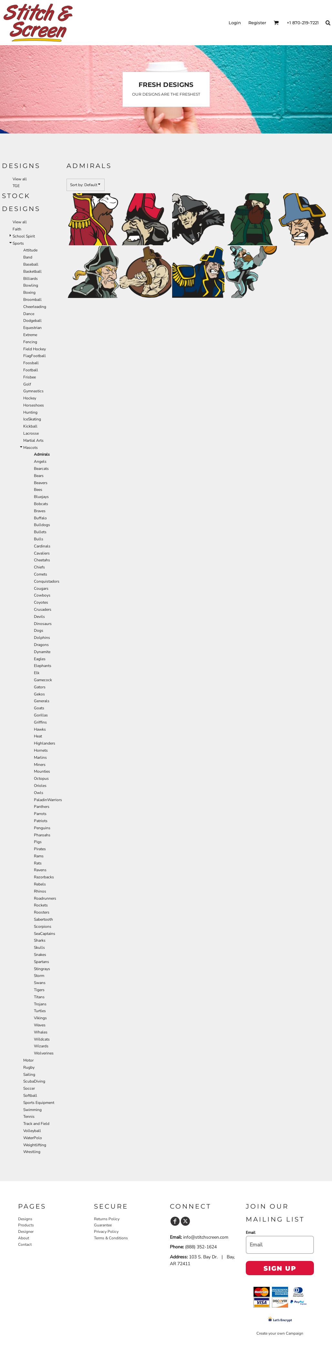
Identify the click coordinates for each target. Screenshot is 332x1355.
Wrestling (31, 1151)
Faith (17, 229)
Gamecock (43, 680)
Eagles (40, 659)
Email (250, 1232)
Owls (38, 792)
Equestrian (32, 327)
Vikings (40, 1018)
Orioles (40, 785)
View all (20, 179)
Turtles (40, 1010)
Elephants (42, 665)
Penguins (42, 828)
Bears (39, 475)
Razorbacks (44, 877)
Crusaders (42, 609)
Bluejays (41, 496)
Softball (30, 1095)
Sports (18, 243)
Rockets (41, 905)
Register (257, 22)
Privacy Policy (106, 1231)
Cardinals (42, 546)
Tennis (29, 1116)
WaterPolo (32, 1137)
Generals (41, 701)
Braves (40, 510)
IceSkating (32, 419)
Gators (40, 687)
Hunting (30, 412)
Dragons (41, 644)
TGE (16, 185)
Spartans (41, 961)
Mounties (42, 771)
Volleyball (32, 1130)
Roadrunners (45, 898)
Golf (27, 384)
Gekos (39, 694)
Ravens (40, 870)
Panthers (41, 806)
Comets (40, 574)
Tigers (39, 989)
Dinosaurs (43, 623)
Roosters (41, 912)
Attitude (30, 250)
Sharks (40, 940)
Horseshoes (33, 405)
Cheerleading (34, 306)
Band (27, 257)
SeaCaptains (44, 933)
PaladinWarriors (48, 799)
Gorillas (41, 715)
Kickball (30, 426)
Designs (25, 1219)
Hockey (29, 398)
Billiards (30, 278)
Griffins (40, 722)
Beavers (40, 482)
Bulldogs (42, 524)
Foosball (31, 362)
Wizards (41, 1046)
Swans (40, 982)
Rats (38, 863)
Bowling (30, 285)
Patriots (40, 820)
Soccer (29, 1088)
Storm (39, 975)
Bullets (40, 532)
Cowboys (42, 595)
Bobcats (41, 503)
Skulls (39, 947)
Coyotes (41, 602)
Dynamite (42, 651)
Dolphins (42, 637)
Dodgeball (32, 320)
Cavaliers (42, 553)
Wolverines (44, 1053)
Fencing (30, 341)
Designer (26, 1231)
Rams (39, 856)
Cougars (41, 588)
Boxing (29, 292)
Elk (36, 672)
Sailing (29, 1074)
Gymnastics (33, 391)
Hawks (40, 729)
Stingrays (42, 968)
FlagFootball (34, 355)
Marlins (40, 757)
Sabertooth (43, 919)
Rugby (29, 1067)
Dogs (38, 630)
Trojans (40, 1004)
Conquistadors (46, 581)
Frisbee (29, 377)
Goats (39, 708)
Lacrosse (31, 433)
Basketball (32, 271)
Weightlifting (34, 1145)
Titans (39, 997)
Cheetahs (42, 560)
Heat (38, 736)
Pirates (40, 849)
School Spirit (24, 236)
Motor (28, 1060)
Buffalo (40, 518)
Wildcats (42, 1039)
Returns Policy (106, 1219)
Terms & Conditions (111, 1238)
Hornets (41, 750)
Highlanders (44, 743)
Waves (40, 1025)
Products (26, 1225)
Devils (39, 616)
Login (235, 22)
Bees (38, 489)
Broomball (32, 299)
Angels (40, 461)
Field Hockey (34, 349)
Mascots (30, 447)
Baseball (30, 264)
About (23, 1238)
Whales (40, 1032)
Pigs (38, 841)
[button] (276, 22)
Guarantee (103, 1225)
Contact (25, 1244)
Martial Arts (33, 440)
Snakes (40, 954)
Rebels (40, 884)
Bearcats (41, 468)
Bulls (38, 539)
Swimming (32, 1109)
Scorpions (42, 926)
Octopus (41, 778)
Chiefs (39, 567)
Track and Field (36, 1123)
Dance (28, 313)
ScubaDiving (34, 1081)
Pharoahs (42, 835)
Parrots (40, 813)
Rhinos (40, 891)
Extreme (30, 334)
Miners (40, 764)
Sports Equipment (38, 1102)
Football (30, 370)
